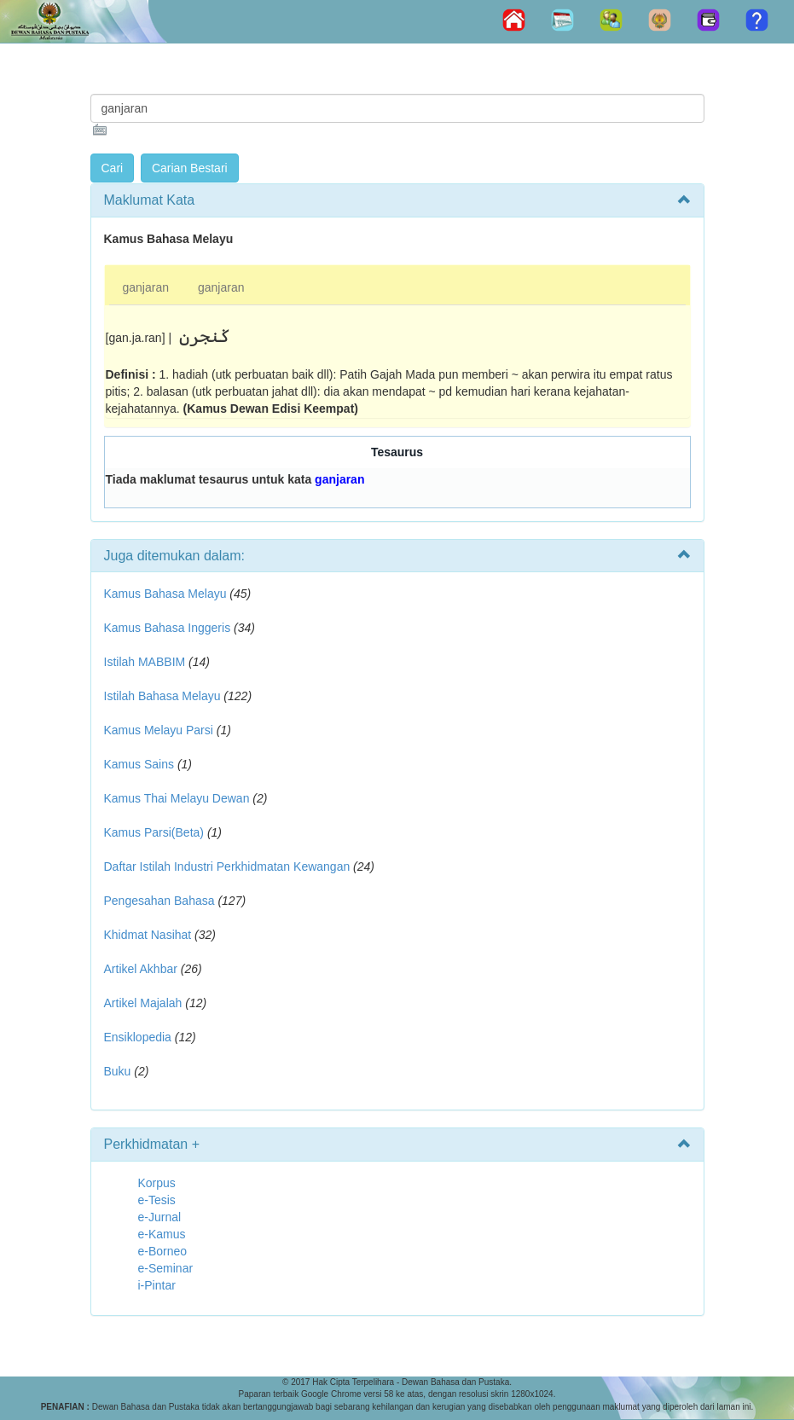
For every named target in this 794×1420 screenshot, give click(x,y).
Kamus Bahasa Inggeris (167, 628)
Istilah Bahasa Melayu (162, 696)
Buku (117, 1071)
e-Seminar (166, 1268)
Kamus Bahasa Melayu (167, 593)
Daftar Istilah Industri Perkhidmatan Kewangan (227, 866)
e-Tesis (157, 1200)
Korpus (157, 1183)
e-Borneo (163, 1251)
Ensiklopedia (137, 1037)
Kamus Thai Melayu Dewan (177, 798)
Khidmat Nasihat (148, 935)
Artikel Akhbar (140, 969)
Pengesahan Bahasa (159, 900)
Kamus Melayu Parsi (158, 730)
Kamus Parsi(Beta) (154, 832)
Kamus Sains (139, 764)
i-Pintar (157, 1285)
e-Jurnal (160, 1217)
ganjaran (146, 287)
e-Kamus (162, 1234)
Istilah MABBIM (145, 662)
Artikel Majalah (143, 1003)
